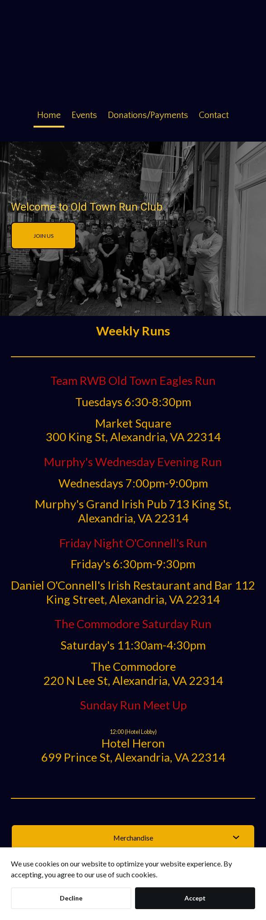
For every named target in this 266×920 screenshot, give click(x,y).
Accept (195, 898)
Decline (71, 898)
